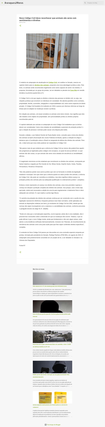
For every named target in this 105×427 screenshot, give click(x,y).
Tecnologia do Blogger (52, 424)
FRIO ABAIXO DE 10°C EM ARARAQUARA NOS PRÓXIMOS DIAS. (50, 286)
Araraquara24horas (14, 2)
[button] (20, 26)
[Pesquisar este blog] (95, 3)
